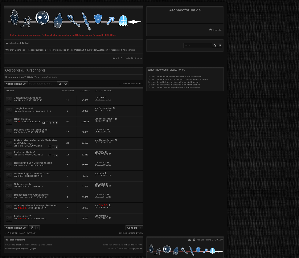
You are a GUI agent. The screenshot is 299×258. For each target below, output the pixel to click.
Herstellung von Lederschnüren (33, 162)
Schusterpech (22, 184)
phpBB (19, 245)
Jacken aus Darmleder (27, 97)
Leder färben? (22, 216)
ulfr (20, 121)
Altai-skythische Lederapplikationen (35, 205)
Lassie (21, 155)
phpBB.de (137, 249)
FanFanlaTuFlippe (134, 245)
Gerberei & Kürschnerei (25, 70)
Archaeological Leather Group (32, 173)
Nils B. (30, 77)
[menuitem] (215, 30)
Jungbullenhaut (23, 108)
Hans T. (22, 77)
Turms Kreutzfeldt (43, 77)
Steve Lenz (23, 197)
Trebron (21, 132)
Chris (54, 77)
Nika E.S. (22, 208)
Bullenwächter (105, 108)
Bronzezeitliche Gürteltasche (31, 194)
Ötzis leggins (22, 119)
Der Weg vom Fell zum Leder (31, 129)
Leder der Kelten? (24, 152)
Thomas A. (27, 111)
